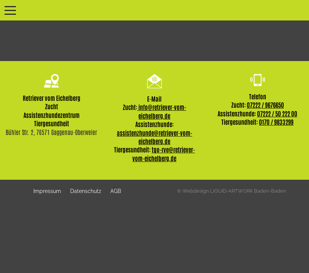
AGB (115, 191)
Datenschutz (85, 191)
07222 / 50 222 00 (277, 113)
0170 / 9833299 (276, 122)
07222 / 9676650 (265, 104)
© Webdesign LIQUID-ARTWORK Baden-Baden (231, 191)
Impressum (47, 191)
